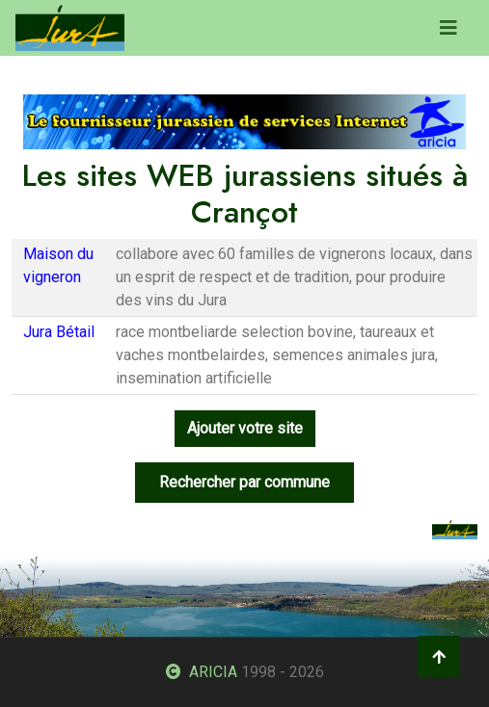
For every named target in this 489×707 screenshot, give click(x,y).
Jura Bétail (59, 332)
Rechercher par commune (244, 482)
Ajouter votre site (245, 428)
